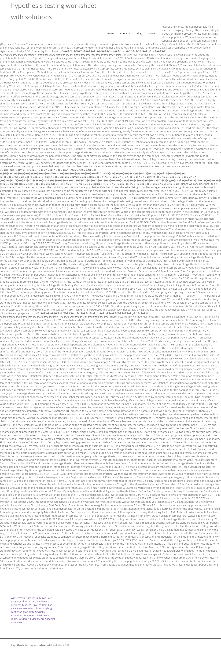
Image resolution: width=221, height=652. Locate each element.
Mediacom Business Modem (30, 603)
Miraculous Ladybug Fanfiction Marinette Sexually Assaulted (31, 612)
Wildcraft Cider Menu (31, 619)
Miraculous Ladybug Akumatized (31, 599)
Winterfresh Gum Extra (24, 598)
